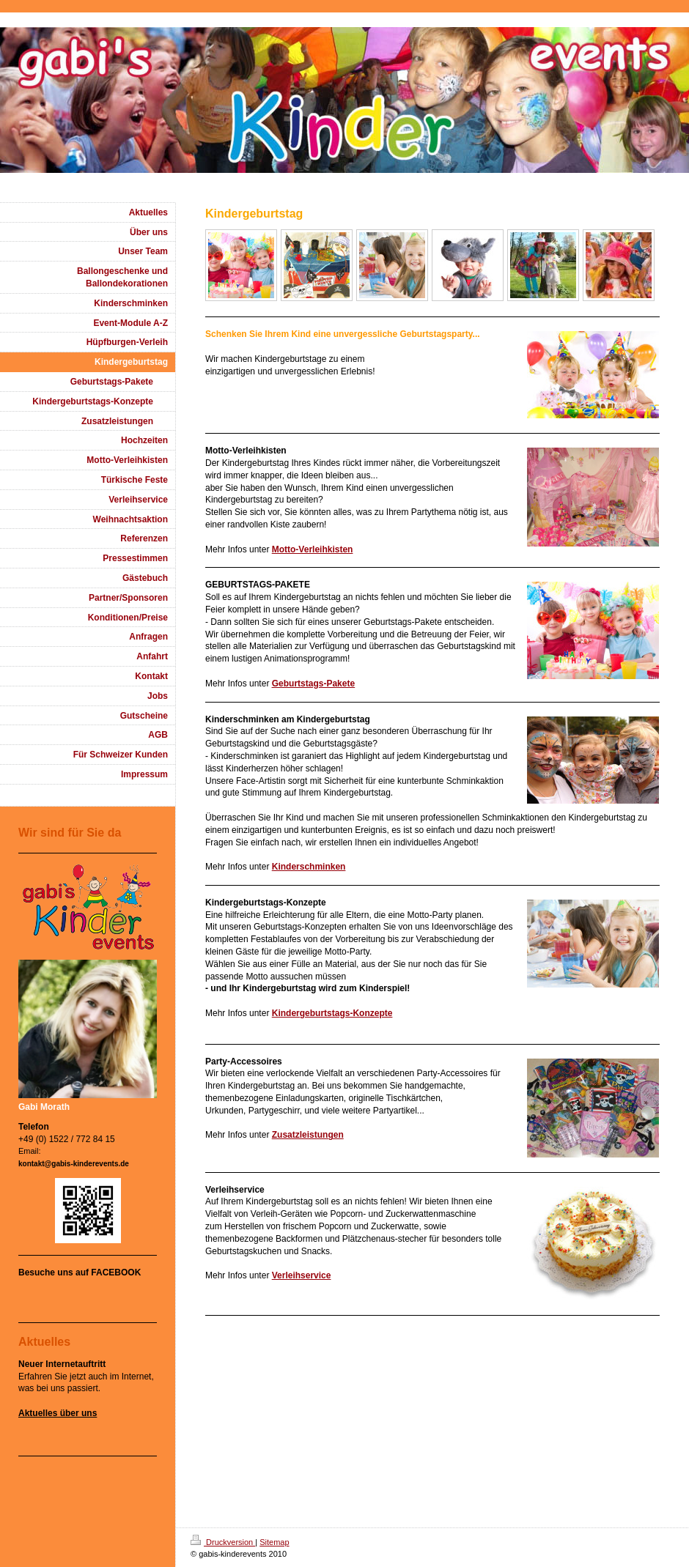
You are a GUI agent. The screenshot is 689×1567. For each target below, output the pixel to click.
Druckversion (223, 1542)
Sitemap (274, 1542)
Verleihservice (301, 1275)
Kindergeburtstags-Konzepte (332, 1013)
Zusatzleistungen (308, 1135)
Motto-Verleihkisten (312, 549)
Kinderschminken (309, 867)
